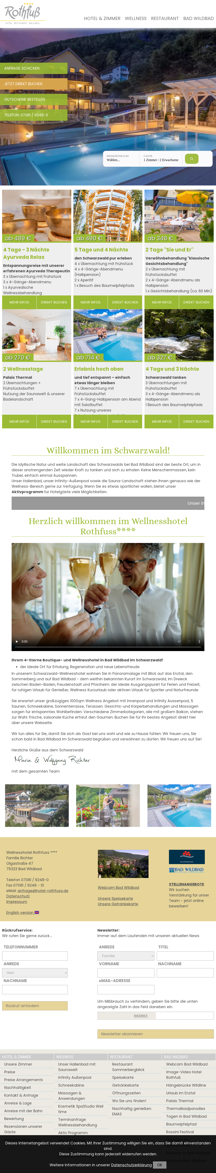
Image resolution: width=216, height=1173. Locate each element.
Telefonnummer (21, 947)
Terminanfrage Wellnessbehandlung (77, 1122)
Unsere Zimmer (18, 1064)
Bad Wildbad (198, 18)
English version (22, 912)
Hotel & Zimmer (102, 18)
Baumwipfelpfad (181, 1124)
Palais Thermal (179, 1100)
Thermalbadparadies (185, 1108)
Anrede (11, 964)
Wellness (136, 18)
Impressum (16, 901)
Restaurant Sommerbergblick (128, 1067)
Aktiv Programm (73, 1132)
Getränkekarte (125, 1085)
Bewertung (14, 1118)
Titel (163, 947)
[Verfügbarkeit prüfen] (191, 159)
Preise (9, 1072)
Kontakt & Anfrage (21, 1095)
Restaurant (165, 18)
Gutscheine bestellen (24, 99)
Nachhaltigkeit (17, 1087)
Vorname (109, 964)
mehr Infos (19, 302)
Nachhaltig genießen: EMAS (132, 1111)
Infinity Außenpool (74, 1077)
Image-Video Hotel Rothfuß (183, 1075)
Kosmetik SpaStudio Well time (80, 1109)
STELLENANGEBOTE (186, 884)
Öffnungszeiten (126, 1093)
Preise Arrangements (23, 1079)
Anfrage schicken (21, 68)
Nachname (15, 981)
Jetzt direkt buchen (23, 83)
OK (159, 1165)
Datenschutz (18, 896)
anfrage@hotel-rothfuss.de (43, 890)
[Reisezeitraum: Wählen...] (121, 159)
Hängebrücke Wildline (186, 1085)
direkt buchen (54, 302)
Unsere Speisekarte (115, 898)
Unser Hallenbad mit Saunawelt (77, 1067)
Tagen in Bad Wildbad (186, 1116)
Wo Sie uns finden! (129, 1100)
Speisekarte (123, 1077)
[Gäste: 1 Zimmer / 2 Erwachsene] (161, 159)
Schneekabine (71, 1085)
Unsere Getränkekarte (118, 904)
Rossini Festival (180, 1132)
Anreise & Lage (18, 1103)
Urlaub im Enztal (180, 1093)
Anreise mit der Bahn (23, 1110)
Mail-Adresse (114, 981)
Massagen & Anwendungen (71, 1096)
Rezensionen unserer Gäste (23, 1129)
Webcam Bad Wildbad (118, 887)
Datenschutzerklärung (131, 1165)
